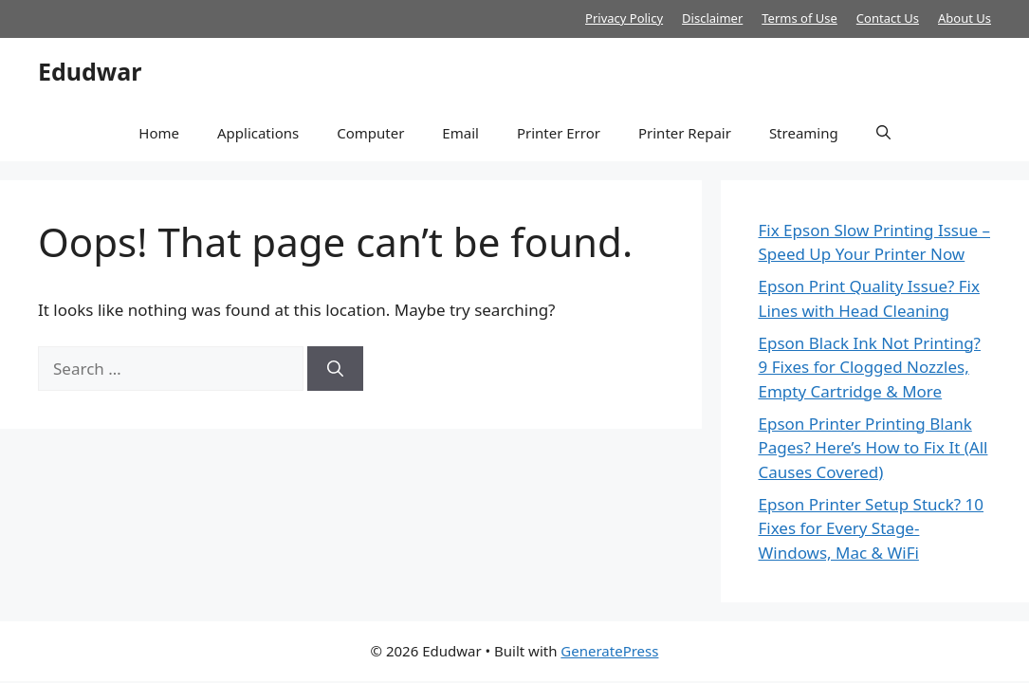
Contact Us (887, 18)
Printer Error (558, 132)
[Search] (335, 369)
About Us (964, 18)
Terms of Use (799, 18)
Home (158, 132)
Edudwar (89, 71)
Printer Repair (684, 132)
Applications (258, 132)
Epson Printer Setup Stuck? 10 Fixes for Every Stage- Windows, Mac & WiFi (871, 528)
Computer (370, 132)
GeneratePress (609, 650)
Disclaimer (712, 18)
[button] (883, 132)
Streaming (803, 132)
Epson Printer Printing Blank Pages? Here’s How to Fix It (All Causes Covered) (873, 448)
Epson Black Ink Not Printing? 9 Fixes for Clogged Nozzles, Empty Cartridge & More (870, 367)
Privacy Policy (624, 18)
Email (460, 132)
